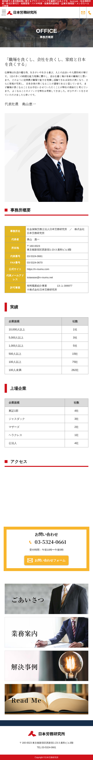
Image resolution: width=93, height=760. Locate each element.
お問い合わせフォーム (50, 560)
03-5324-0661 (50, 541)
